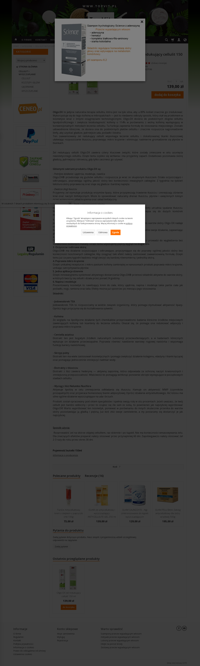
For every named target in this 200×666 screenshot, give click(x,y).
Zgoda (115, 232)
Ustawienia (88, 232)
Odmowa (102, 232)
